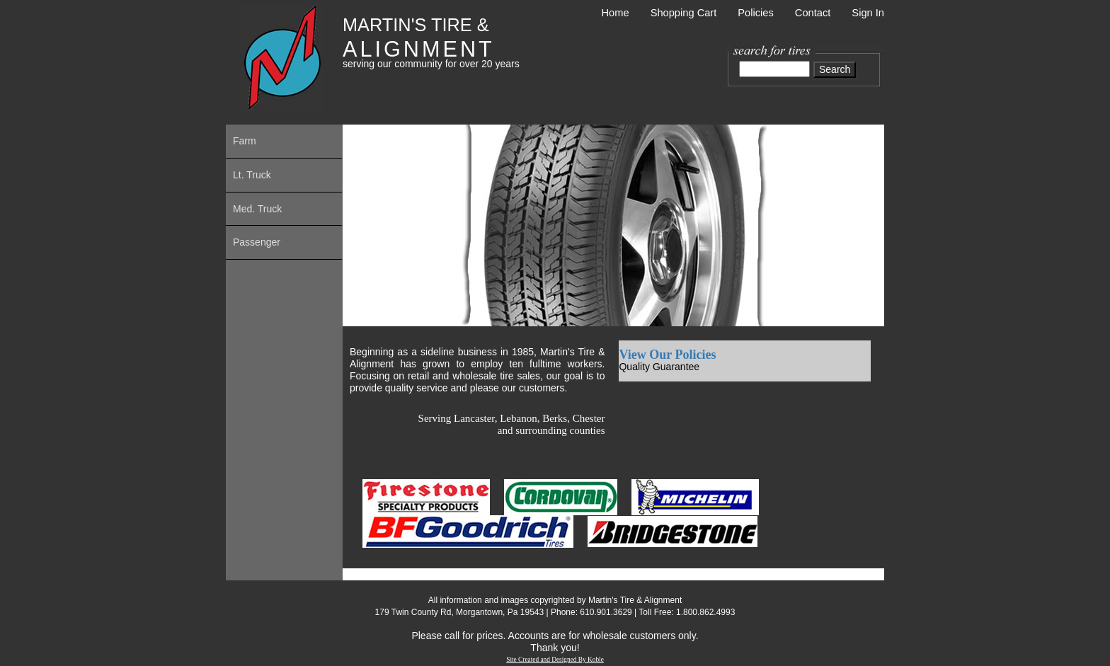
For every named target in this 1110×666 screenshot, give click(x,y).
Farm (244, 141)
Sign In (868, 12)
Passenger (256, 242)
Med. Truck (257, 208)
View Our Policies (667, 355)
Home (615, 12)
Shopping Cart (684, 12)
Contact (813, 12)
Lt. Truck (252, 174)
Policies (756, 12)
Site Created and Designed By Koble (555, 659)
